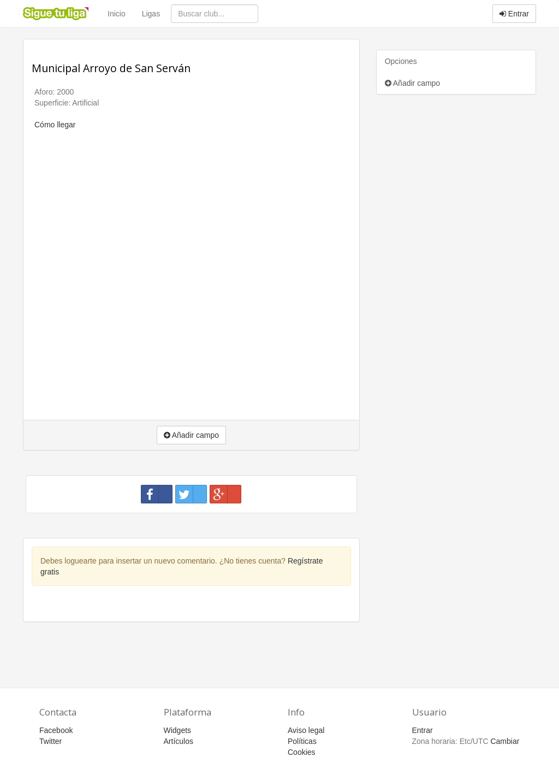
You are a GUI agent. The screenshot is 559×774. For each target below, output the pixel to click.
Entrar (514, 13)
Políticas (302, 741)
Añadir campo (413, 83)
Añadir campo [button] (191, 435)
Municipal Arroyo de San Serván (111, 68)
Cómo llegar (54, 124)
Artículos (178, 741)
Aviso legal (306, 730)
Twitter (50, 741)
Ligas (151, 13)
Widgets (178, 730)
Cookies (302, 752)
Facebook (56, 730)
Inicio (117, 13)
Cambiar (504, 741)
